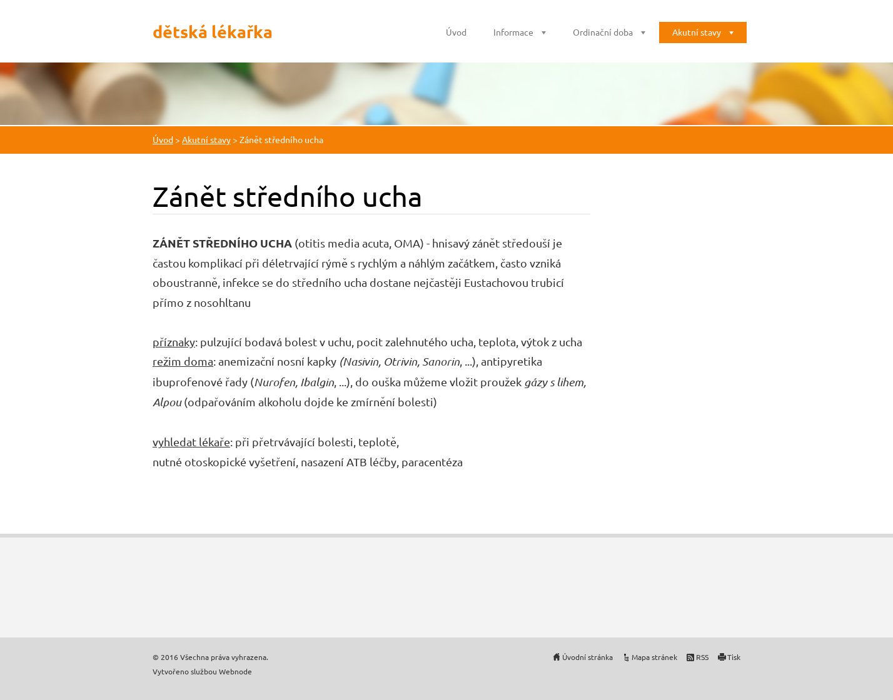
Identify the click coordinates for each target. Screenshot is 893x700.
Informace (513, 32)
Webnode (235, 671)
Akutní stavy (696, 32)
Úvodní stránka (587, 657)
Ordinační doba (603, 32)
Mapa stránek (654, 657)
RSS (702, 657)
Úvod (456, 32)
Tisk (733, 657)
